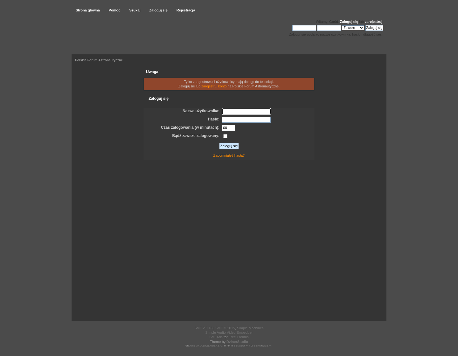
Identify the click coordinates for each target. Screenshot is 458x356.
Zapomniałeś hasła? (229, 155)
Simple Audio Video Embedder (229, 332)
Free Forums (239, 337)
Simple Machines (250, 328)
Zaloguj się (349, 22)
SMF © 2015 (225, 328)
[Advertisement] (229, 241)
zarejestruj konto (213, 86)
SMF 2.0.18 (203, 328)
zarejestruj (373, 22)
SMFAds (216, 337)
